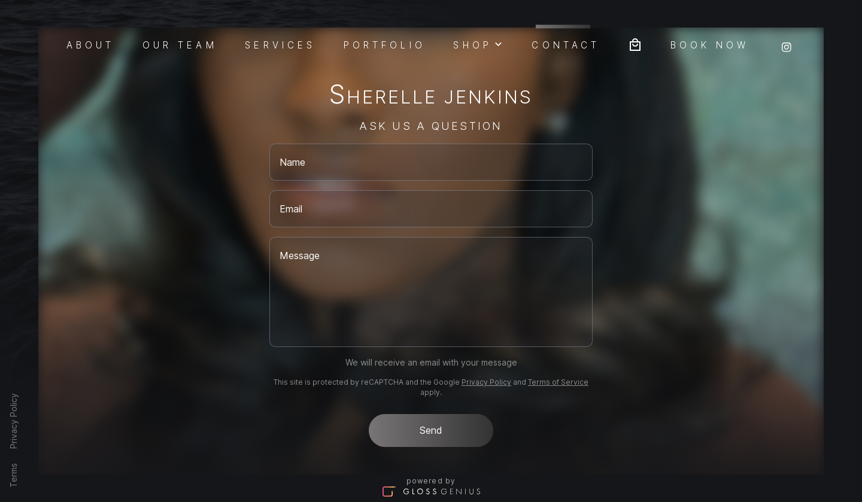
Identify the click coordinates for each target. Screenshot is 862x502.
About (90, 44)
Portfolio (385, 44)
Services (280, 44)
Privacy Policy (13, 421)
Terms (13, 475)
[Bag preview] (635, 43)
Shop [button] (478, 43)
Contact (566, 43)
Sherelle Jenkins (431, 97)
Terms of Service (558, 382)
